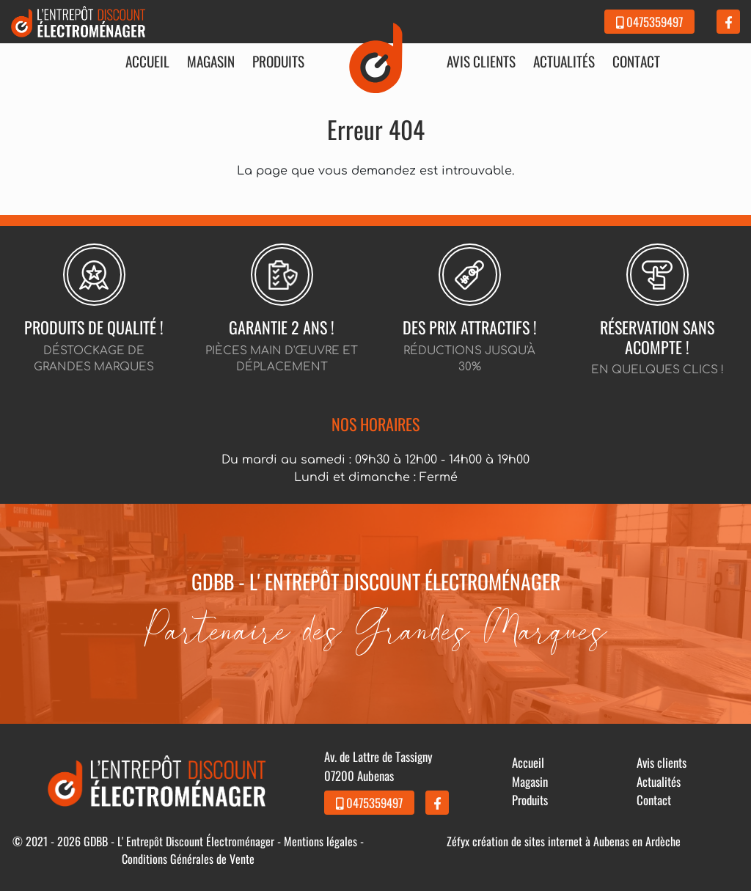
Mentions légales (320, 841)
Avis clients (481, 61)
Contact (636, 61)
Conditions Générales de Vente (188, 859)
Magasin (211, 61)
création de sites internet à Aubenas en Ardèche (576, 841)
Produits (278, 61)
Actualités (564, 61)
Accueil (147, 61)
